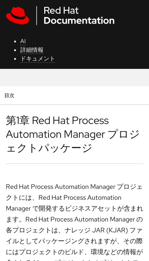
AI (23, 41)
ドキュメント (37, 58)
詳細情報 (32, 50)
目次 (10, 95)
